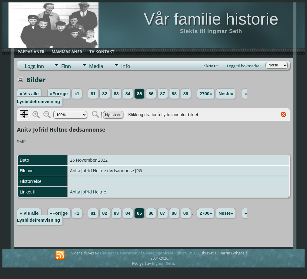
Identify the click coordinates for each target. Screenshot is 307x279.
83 (116, 93)
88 (174, 93)
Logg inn (34, 66)
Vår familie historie (211, 19)
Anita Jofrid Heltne (88, 192)
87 (162, 93)
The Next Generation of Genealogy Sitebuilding (142, 253)
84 (127, 93)
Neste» (226, 93)
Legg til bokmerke (243, 66)
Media (96, 66)
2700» (206, 93)
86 (150, 93)
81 (93, 93)
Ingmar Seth (163, 263)
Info (125, 66)
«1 (76, 93)
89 (185, 93)
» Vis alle (29, 93)
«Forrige (59, 93)
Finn (66, 66)
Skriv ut (211, 66)
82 (104, 93)
